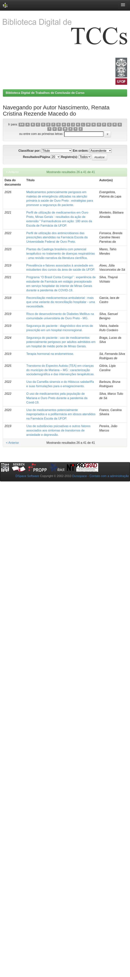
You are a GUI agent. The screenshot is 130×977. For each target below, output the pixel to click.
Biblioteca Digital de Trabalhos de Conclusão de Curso (45, 92)
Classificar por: (29, 150)
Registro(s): (69, 157)
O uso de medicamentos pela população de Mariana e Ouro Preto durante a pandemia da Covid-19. (56, 398)
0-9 (21, 124)
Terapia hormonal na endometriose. (50, 353)
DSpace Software (27, 476)
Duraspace (79, 476)
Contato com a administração (109, 476)
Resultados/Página (36, 157)
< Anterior (12, 172)
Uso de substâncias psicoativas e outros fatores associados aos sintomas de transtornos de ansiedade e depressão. (58, 430)
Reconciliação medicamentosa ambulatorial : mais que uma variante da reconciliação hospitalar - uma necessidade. (60, 302)
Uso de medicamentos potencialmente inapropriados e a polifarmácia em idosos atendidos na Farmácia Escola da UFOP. (61, 414)
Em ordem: (81, 150)
